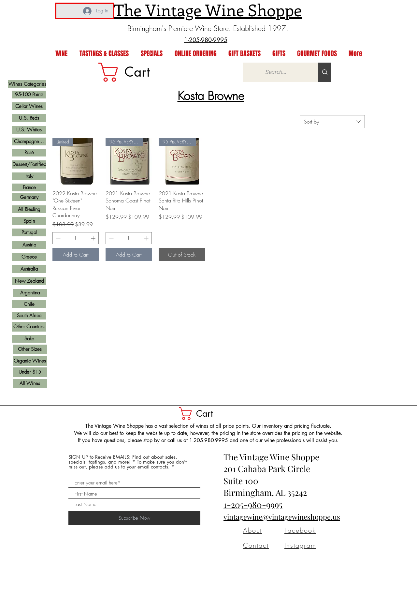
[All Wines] (30, 383)
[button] (203, 413)
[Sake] (29, 339)
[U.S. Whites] (29, 130)
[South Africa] (29, 315)
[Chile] (29, 304)
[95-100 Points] (29, 94)
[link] (134, 72)
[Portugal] (29, 232)
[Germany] (29, 197)
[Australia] (29, 269)
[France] (29, 187)
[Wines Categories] (27, 84)
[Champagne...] (29, 141)
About (252, 530)
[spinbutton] (76, 238)
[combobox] (332, 121)
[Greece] (29, 257)
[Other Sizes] (30, 349)
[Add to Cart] (75, 254)
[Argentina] (30, 293)
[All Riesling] (29, 209)
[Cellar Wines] (29, 106)
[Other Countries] (29, 327)
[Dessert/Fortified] (29, 164)
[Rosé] (29, 152)
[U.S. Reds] (29, 118)
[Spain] (29, 221)
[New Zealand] (29, 281)
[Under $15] (30, 372)
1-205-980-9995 (252, 504)
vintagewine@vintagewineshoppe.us (281, 517)
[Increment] (94, 238)
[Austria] (29, 245)
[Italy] (29, 176)
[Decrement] (57, 238)
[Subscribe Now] (134, 518)
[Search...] (276, 72)
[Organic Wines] (30, 361)
